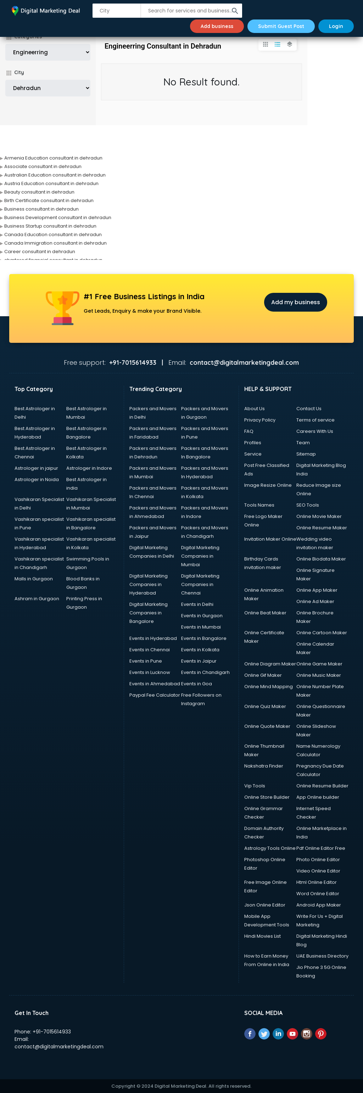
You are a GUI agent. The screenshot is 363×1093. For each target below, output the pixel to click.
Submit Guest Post (281, 26)
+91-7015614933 (52, 1031)
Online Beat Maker (265, 612)
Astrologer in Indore (89, 468)
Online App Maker (316, 590)
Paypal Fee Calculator (154, 695)
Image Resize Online (268, 485)
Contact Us (309, 408)
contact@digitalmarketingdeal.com (59, 1046)
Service (253, 454)
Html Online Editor (316, 882)
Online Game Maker (319, 663)
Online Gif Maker (263, 675)
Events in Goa (196, 683)
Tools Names (259, 505)
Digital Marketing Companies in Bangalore (148, 613)
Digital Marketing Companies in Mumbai (200, 556)
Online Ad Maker (315, 601)
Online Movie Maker (319, 516)
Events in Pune (145, 661)
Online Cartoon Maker (321, 632)
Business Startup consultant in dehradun (50, 226)
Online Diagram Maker (270, 663)
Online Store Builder (267, 797)
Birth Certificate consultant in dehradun (49, 200)
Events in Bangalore (204, 638)
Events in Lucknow (149, 672)
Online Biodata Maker (321, 559)
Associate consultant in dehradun (43, 166)
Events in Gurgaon (202, 615)
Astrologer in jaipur (36, 468)
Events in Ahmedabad (154, 683)
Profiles (252, 442)
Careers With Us (314, 431)
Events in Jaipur (199, 661)
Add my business (295, 302)
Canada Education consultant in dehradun (53, 234)
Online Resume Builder (322, 785)
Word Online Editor (317, 893)
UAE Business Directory (322, 956)
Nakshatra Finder (263, 766)
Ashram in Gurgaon (37, 598)
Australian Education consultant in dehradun (55, 175)
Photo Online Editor (318, 859)
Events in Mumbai (201, 627)
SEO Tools (307, 505)
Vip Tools (254, 785)
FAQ (248, 431)
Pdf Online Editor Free (320, 848)
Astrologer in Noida (37, 479)
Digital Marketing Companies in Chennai (200, 584)
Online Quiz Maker (265, 706)
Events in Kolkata (200, 649)
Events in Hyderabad (153, 638)
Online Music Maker (318, 675)
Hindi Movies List (262, 936)
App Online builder (317, 797)
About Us (254, 408)
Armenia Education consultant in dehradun (53, 158)
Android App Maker (318, 905)
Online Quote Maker (267, 726)
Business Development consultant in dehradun (57, 217)
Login (336, 26)
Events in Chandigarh (205, 672)
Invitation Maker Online (270, 539)
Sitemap (306, 454)
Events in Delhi (197, 604)
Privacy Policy (259, 420)
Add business (217, 26)
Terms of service (315, 420)
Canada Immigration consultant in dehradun (55, 243)
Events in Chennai (149, 649)
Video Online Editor (318, 871)
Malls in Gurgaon (34, 578)
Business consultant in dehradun (41, 209)
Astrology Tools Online (270, 848)
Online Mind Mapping (268, 686)
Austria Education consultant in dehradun (51, 183)
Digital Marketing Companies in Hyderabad (148, 584)
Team (303, 442)
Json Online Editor (264, 905)
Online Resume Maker (321, 527)
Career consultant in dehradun (39, 251)
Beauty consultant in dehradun (39, 192)
